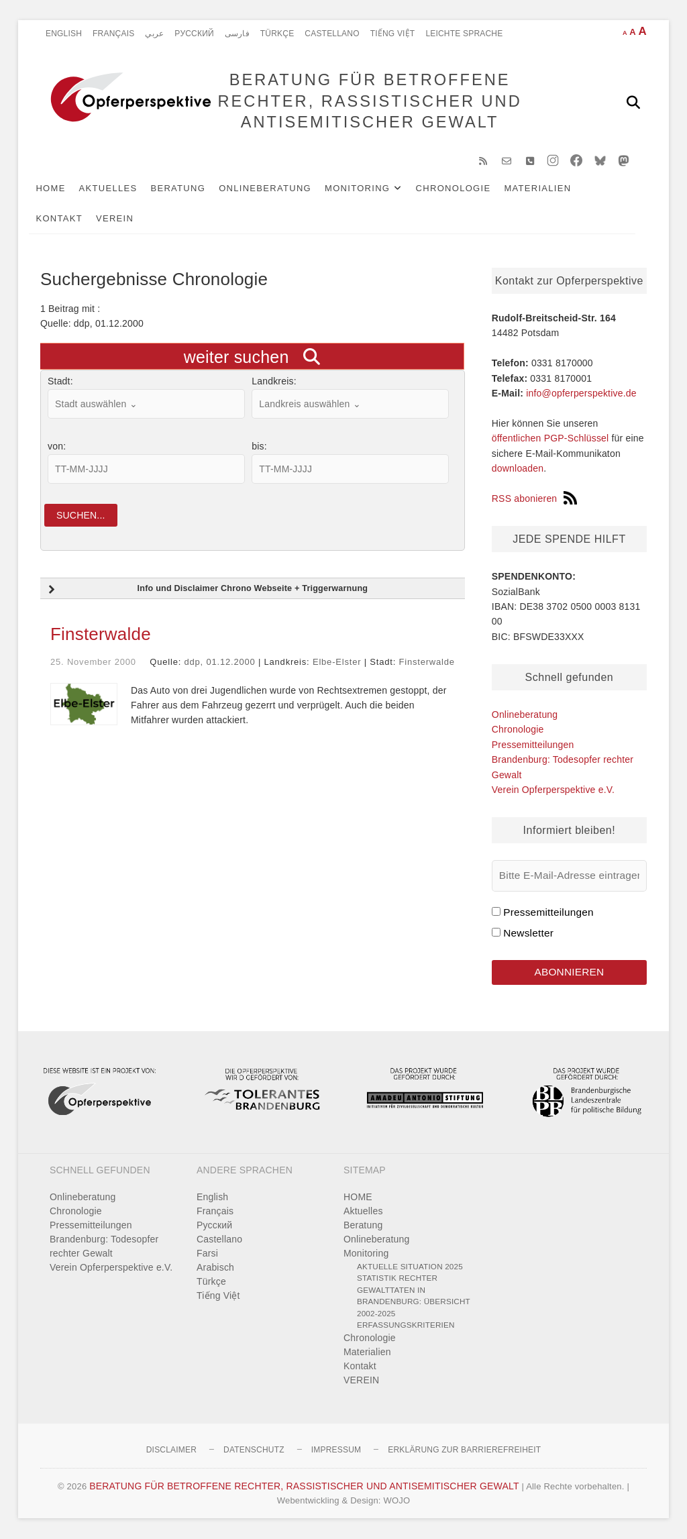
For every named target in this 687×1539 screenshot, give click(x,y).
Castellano (332, 33)
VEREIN (126, 219)
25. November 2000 (93, 663)
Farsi (207, 1254)
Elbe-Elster (337, 663)
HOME (61, 189)
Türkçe (277, 33)
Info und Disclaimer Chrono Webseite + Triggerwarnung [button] (206, 591)
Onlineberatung (276, 189)
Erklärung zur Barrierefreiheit (464, 1450)
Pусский (194, 33)
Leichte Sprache (464, 33)
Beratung (189, 189)
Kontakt (70, 219)
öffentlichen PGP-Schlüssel (550, 439)
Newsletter (528, 933)
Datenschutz (253, 1450)
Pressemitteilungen (533, 745)
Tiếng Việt (392, 33)
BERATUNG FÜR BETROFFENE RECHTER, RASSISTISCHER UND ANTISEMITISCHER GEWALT (369, 101)
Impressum (336, 1450)
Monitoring (368, 189)
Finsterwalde (100, 635)
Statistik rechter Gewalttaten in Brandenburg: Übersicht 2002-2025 (413, 1297)
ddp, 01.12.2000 (220, 663)
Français (113, 33)
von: (57, 447)
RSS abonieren (535, 499)
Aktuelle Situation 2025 (410, 1267)
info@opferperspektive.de (581, 393)
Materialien (548, 189)
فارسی (237, 33)
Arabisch (215, 1268)
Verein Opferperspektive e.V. (553, 790)
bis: (259, 447)
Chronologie (464, 189)
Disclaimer (171, 1450)
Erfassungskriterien (406, 1326)
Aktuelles (119, 189)
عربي (154, 33)
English (64, 33)
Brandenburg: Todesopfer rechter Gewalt (104, 1246)
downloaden (518, 469)
